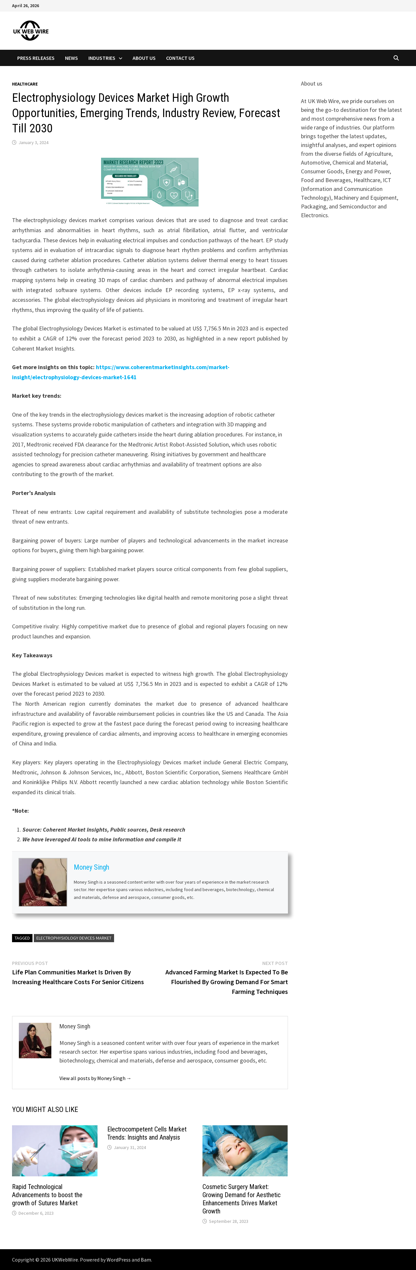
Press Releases (36, 58)
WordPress (119, 1259)
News (71, 58)
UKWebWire (65, 1259)
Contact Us (180, 58)
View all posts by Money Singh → (95, 1078)
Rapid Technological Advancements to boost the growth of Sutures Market (47, 1195)
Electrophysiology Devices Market (73, 938)
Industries (101, 58)
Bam (146, 1259)
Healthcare (25, 84)
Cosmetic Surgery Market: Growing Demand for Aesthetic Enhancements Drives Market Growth (241, 1199)
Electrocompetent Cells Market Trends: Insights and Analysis (147, 1133)
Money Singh (91, 867)
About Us (144, 58)
